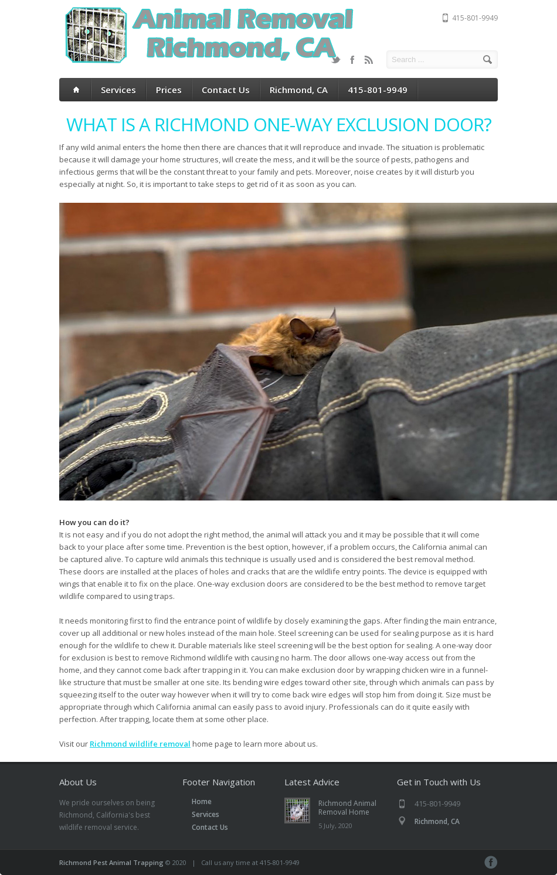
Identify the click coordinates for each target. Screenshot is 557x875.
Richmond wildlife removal (140, 743)
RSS (368, 59)
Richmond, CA (299, 90)
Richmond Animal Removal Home (347, 807)
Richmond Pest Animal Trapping (111, 862)
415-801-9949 (377, 90)
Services (118, 90)
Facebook (352, 59)
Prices (169, 90)
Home (202, 801)
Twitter (336, 59)
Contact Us (226, 90)
